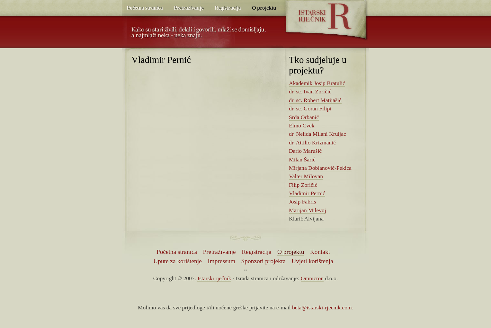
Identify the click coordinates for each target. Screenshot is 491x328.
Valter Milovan (306, 176)
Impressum (221, 261)
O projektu (264, 8)
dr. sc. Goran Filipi (310, 108)
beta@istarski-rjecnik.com (322, 307)
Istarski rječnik (325, 16)
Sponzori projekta (263, 261)
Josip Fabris (302, 201)
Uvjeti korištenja (312, 261)
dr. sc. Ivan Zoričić (310, 91)
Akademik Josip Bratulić (317, 83)
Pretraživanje (188, 8)
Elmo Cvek (302, 125)
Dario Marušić (305, 151)
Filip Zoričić (303, 185)
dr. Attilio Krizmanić (312, 142)
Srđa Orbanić (304, 117)
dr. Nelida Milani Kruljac (317, 134)
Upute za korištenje (177, 261)
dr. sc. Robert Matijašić (315, 100)
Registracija (228, 8)
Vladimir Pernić (307, 193)
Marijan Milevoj (307, 210)
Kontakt (320, 251)
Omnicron (312, 278)
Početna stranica (145, 8)
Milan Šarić (302, 159)
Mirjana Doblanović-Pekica (320, 168)
